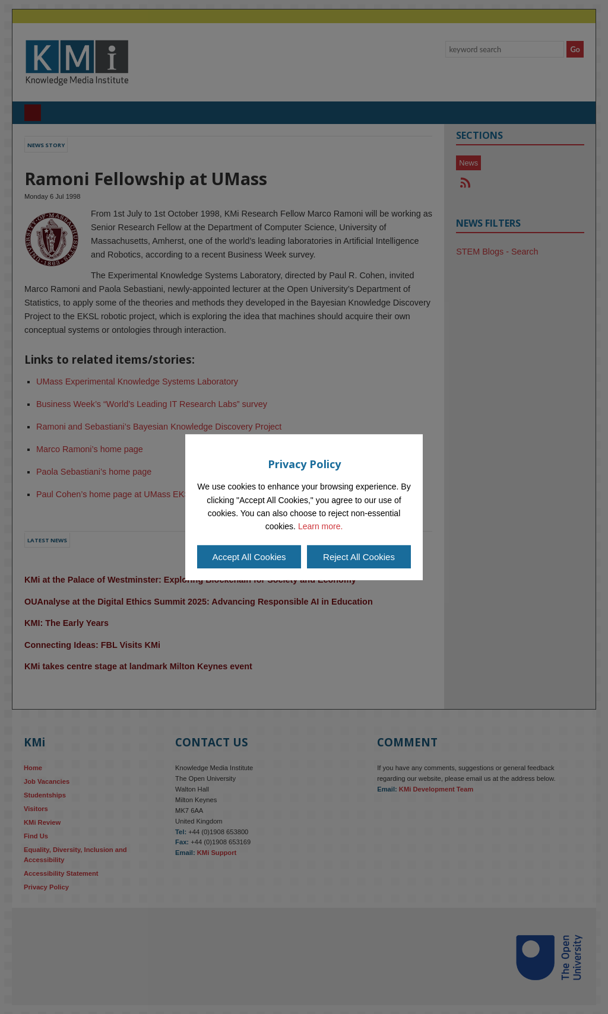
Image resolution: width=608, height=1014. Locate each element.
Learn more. (320, 526)
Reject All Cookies (359, 557)
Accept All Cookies (249, 557)
